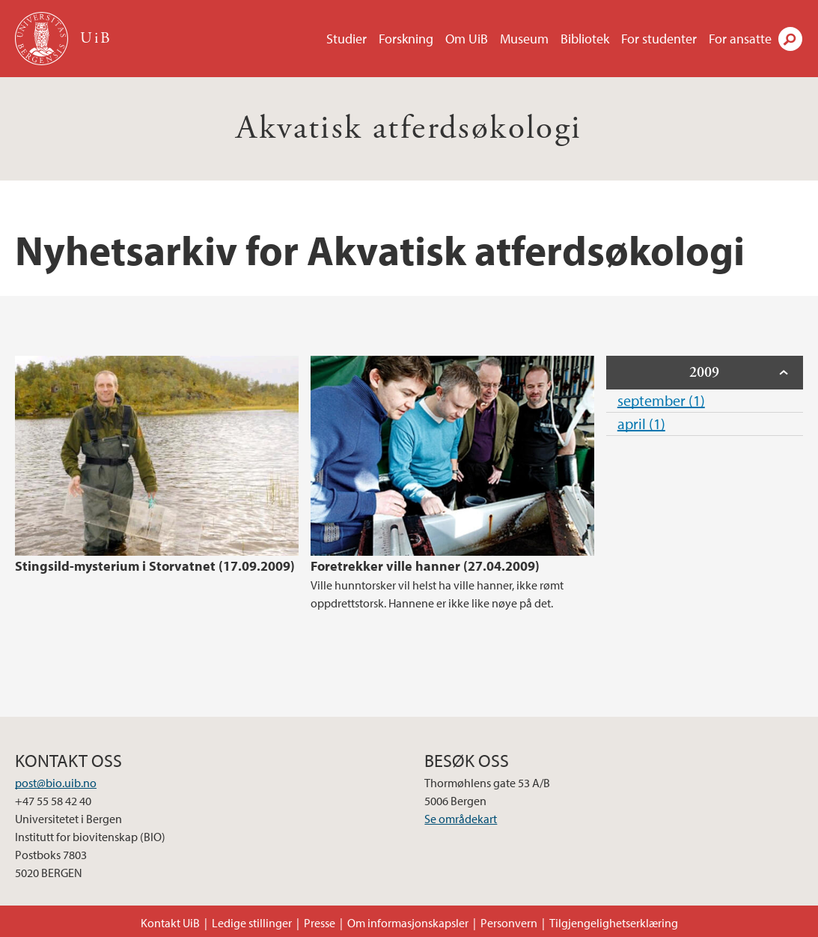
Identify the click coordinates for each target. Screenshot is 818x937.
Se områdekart (460, 818)
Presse (319, 922)
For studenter (659, 38)
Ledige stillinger (252, 922)
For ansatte (740, 38)
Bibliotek (585, 38)
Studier (346, 38)
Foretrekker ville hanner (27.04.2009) (425, 565)
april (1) (641, 423)
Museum (524, 38)
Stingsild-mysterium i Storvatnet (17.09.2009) (155, 565)
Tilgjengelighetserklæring (613, 922)
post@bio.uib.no (56, 782)
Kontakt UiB (170, 922)
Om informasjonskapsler (407, 922)
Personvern (508, 922)
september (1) (661, 400)
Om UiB (466, 38)
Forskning (406, 38)
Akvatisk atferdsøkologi (409, 128)
